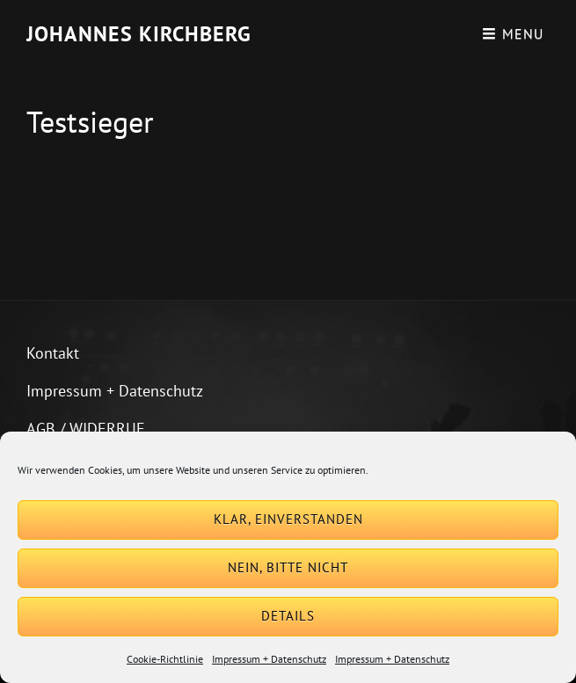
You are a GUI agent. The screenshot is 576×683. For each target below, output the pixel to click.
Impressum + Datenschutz (269, 658)
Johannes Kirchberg (139, 33)
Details (288, 615)
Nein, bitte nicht (288, 567)
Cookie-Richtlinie (165, 658)
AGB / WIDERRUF (85, 428)
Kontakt (52, 353)
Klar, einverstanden (288, 519)
